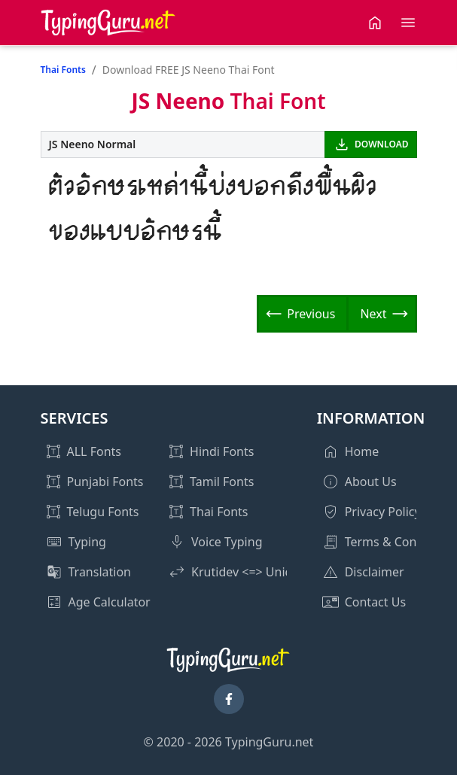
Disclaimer (374, 572)
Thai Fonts (63, 69)
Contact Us (375, 602)
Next (373, 313)
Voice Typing (226, 541)
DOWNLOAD (381, 144)
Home (362, 451)
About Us (371, 481)
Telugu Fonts (103, 511)
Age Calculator (110, 602)
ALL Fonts (94, 451)
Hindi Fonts (222, 451)
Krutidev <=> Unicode (251, 572)
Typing (87, 541)
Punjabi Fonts (105, 481)
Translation (100, 572)
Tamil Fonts (222, 481)
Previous (311, 313)
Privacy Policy (383, 511)
